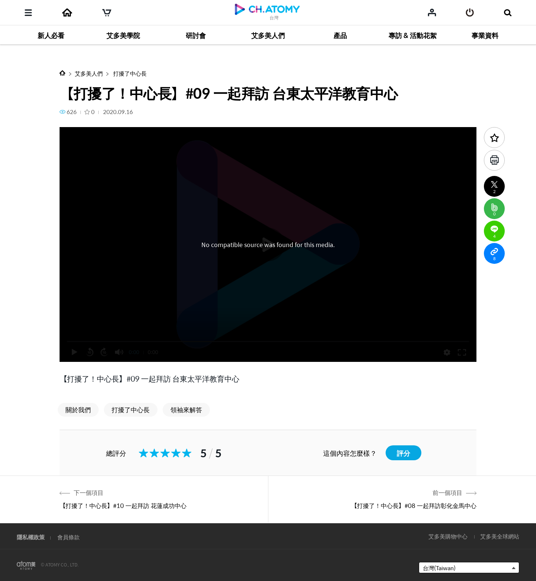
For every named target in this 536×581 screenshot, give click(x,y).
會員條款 (68, 537)
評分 (403, 453)
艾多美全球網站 (499, 536)
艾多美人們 (89, 73)
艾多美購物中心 (448, 536)
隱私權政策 (31, 537)
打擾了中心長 (129, 73)
